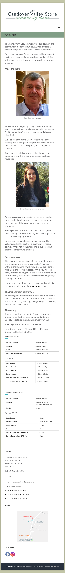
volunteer (36, 286)
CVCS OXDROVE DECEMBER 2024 (17, 490)
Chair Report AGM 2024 (14, 486)
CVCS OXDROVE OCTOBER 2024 (17, 498)
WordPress (55, 566)
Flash (34, 566)
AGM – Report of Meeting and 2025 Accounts (20, 482)
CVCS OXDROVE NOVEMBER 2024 (18, 494)
